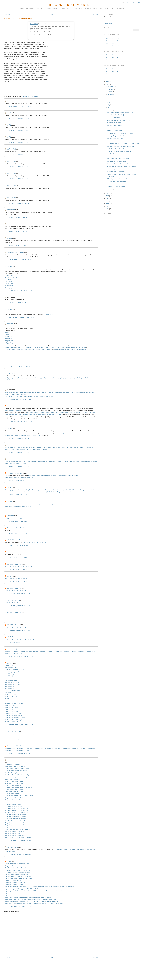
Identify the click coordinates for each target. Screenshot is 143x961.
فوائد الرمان (77, 378)
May (109, 105)
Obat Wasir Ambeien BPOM (13, 880)
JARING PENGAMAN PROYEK (58, 345)
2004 (107, 196)
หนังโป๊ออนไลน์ (11, 149)
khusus (11, 492)
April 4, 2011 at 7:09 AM (18, 245)
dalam (82, 412)
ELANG (9, 861)
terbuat (45, 449)
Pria (27, 392)
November (111, 89)
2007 (107, 81)
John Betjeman (52, 37)
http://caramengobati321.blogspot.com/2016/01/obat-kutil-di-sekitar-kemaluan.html (28, 889)
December (111, 86)
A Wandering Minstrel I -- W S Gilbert (117, 169)
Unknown (9, 266)
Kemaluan (22, 490)
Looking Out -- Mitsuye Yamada (116, 186)
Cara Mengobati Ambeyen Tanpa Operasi (17, 768)
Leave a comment (30, 96)
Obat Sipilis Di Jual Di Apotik (13, 713)
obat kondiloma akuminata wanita (14, 831)
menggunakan (54, 447)
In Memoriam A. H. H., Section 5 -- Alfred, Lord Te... (122, 184)
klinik (93, 504)
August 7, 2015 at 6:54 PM (19, 618)
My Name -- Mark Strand (114, 122)
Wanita (34, 392)
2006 (107, 84)
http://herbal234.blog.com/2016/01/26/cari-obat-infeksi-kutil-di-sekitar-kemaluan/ (28, 897)
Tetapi (61, 433)
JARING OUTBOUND (45, 349)
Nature (59, 414)
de (79, 461)
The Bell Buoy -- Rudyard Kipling (116, 161)
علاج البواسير (59, 378)
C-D (113, 38)
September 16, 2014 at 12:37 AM (21, 317)
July (109, 99)
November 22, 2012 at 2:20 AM (20, 260)
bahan (65, 734)
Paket (6, 490)
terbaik (57, 412)
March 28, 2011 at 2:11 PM (19, 142)
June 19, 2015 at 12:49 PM (18, 545)
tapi (90, 392)
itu (39, 412)
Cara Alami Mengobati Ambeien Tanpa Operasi (18, 775)
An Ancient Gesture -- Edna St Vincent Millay (120, 133)
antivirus (58, 490)
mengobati (30, 412)
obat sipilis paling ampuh (12, 672)
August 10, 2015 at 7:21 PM (19, 642)
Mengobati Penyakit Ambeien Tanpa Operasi (17, 863)
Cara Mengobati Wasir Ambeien (16, 528)
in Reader (139, 2)
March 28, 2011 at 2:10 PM (19, 118)
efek (47, 396)
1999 (107, 209)
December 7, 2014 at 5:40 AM (20, 383)
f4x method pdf (49, 314)
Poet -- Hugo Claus (112, 128)
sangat (18, 506)
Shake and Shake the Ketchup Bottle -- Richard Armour (123, 164)
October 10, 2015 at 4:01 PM (20, 739)
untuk (61, 412)
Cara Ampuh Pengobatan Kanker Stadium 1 (17, 821)
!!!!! (31, 477)
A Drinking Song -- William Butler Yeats (118, 179)
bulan (16, 435)
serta (67, 447)
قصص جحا (23, 378)
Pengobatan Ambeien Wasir (15, 473)
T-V (107, 46)
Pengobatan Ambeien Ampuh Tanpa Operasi (17, 872)
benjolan (46, 492)
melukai (24, 435)
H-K (107, 41)
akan (23, 414)
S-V (107, 59)
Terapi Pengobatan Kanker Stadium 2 (15, 823)
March (109, 110)
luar (77, 412)
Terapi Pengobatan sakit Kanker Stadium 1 (17, 829)
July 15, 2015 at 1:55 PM (18, 557)
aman (79, 447)
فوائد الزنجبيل (85, 378)
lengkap (11, 490)
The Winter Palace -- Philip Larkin (117, 156)
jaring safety (10, 323)
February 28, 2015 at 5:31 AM (20, 422)
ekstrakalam (10, 515)
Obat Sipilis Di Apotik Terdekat (13, 715)
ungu (63, 447)
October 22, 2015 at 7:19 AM (20, 753)
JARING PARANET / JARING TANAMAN (49, 347)
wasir (30, 447)
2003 (107, 198)
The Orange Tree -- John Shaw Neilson (118, 158)
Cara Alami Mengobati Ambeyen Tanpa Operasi (18, 787)
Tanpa (37, 392)
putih (10, 736)
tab (29, 477)
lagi (31, 414)
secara (40, 447)
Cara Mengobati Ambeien (12, 764)
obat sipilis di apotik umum (12, 684)
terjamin (39, 396)
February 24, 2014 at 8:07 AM (20, 291)
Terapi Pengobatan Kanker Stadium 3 (15, 825)
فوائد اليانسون (44, 378)
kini (62, 475)
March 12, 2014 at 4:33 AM (19, 303)
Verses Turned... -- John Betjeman (117, 115)
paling (83, 504)
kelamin (32, 492)
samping (50, 396)
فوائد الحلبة (92, 378)
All (118, 46)
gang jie (63, 490)
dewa (75, 447)
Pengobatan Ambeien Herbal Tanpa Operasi (17, 870)
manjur (88, 504)
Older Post (95, 14)
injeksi (42, 461)
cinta (6, 748)
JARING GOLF (20, 345)
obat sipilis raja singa (11, 676)
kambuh (27, 414)
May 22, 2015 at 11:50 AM (18, 521)
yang (35, 396)
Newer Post (7, 14)
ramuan (88, 490)
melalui (60, 392)
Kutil (16, 392)
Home (51, 14)
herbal (35, 449)
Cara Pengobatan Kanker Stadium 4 (15, 818)
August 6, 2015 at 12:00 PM (19, 606)
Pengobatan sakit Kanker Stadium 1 (15, 798)
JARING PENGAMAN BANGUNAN (79, 345)
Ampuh (31, 490)
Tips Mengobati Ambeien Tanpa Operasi (16, 874)
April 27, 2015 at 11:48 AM (19, 452)
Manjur (38, 490)
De (56, 414)
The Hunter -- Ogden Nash (115, 138)
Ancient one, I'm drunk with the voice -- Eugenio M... (122, 166)
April (109, 107)
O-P (107, 43)
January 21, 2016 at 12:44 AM (20, 854)
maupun (37, 461)
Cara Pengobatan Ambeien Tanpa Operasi (17, 868)
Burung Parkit (9, 285)
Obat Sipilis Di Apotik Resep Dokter (15, 720)
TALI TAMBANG (83, 349)
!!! (32, 477)
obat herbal (72, 475)
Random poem (108, 23)
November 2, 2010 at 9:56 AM (20, 106)
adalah (71, 412)
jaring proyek (8, 338)
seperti (50, 475)
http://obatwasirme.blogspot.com (14, 410)
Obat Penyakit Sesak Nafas (75, 849)
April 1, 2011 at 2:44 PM (18, 217)
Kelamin (20, 392)
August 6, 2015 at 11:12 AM (19, 594)
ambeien (35, 447)
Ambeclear (49, 414)
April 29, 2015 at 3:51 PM (18, 509)
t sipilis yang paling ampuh (12, 690)
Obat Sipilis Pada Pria (11, 705)
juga (92, 392)
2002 (107, 201)
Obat (14, 490)
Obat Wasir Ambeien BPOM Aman (15, 882)
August (110, 97)
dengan (76, 392)
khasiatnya (22, 477)
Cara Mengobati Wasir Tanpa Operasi (16, 770)
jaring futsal (8, 332)
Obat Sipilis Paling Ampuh (12, 701)
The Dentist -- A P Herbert (114, 125)
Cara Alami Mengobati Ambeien (14, 781)
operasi (83, 392)
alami (12, 447)
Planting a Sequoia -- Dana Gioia (116, 136)
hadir (67, 475)
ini (40, 392)
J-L (107, 57)
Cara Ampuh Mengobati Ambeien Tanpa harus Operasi (20, 777)
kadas (53, 475)
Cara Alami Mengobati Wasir (13, 785)
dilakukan (55, 392)
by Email (130, 2)
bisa (20, 435)
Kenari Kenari (9, 279)
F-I (118, 54)
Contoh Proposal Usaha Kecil (15, 252)
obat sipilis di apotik (10, 674)
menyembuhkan (19, 447)
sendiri (42, 412)
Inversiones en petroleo (13, 224)
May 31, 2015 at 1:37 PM (18, 533)
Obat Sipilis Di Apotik (11, 697)
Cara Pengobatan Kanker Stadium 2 (15, 814)
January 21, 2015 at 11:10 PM (20, 399)
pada (23, 504)
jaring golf (7, 334)
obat (34, 414)
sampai (7, 435)
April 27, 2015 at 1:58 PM (18, 480)
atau (87, 392)
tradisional (23, 394)
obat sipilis (8, 692)
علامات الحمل (16, 378)
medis (71, 392)
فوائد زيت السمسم (68, 378)
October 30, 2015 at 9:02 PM (20, 840)
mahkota (71, 447)
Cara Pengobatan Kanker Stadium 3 (15, 816)
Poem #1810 (34, 23)
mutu (24, 396)
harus (27, 461)
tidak (43, 392)
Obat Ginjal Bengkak (11, 851)
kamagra (9, 238)
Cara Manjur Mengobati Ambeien (14, 789)
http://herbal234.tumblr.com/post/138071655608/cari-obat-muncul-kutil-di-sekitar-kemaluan (31, 895)
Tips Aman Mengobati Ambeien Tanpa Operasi (18, 878)
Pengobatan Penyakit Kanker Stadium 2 (16, 808)
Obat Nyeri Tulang (61, 849)
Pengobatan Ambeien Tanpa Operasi (15, 866)
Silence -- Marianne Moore (114, 130)
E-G (118, 38)
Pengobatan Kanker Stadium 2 (14, 800)
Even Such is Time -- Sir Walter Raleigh (118, 120)
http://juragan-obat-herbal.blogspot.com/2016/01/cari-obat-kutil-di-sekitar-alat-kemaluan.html (31, 901)
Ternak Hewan (9, 275)
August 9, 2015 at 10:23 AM (19, 630)
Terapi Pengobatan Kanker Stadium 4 (15, 827)
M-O (113, 57)
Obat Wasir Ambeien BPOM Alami (14, 884)
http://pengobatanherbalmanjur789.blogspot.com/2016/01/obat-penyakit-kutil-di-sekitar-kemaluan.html (34, 903)
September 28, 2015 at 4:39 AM (21, 656)
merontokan (40, 492)
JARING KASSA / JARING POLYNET (37, 345)
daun (60, 447)
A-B (107, 38)
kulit (28, 435)
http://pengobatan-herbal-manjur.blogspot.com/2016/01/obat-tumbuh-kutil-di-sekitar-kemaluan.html (33, 891)
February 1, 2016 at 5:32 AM (20, 906)
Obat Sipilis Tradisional (11, 695)
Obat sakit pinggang (89, 849)
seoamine (9, 373)
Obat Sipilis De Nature (11, 711)
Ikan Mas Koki (9, 283)
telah (64, 475)
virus (25, 492)
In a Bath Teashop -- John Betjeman (18, 18)
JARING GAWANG (30, 347)
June (109, 102)
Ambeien (35, 412)
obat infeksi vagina (12, 847)
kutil (6, 396)
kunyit (6, 736)
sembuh (19, 461)
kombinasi (48, 490)
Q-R (113, 43)
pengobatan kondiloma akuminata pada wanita (18, 837)
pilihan (7, 492)
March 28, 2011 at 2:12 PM (19, 203)
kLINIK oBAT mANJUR (13, 540)
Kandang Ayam (9, 288)
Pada (24, 392)
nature (83, 461)
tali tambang (8, 336)
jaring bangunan (9, 341)
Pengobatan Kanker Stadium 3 (14, 802)
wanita (27, 504)
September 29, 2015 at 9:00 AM (21, 725)
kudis (59, 475)
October (110, 91)
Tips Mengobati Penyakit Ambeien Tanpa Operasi (19, 876)
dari (74, 412)
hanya (46, 392)
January (110, 190)
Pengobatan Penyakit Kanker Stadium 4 (16, 812)
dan (30, 392)
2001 (107, 203)
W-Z (113, 46)
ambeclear (40, 449)
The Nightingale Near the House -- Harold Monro (121, 146)
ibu (85, 447)
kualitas (31, 396)
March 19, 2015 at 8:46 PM (19, 438)
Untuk (6, 392)
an (27, 477)
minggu (92, 433)
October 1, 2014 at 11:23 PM (20, 366)
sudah (6, 394)
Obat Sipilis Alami (10, 699)
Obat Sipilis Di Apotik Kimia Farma (15, 717)
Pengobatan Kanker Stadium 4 (14, 804)
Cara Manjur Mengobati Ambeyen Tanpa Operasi (19, 795)
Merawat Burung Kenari (12, 277)
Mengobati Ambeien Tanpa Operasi (15, 766)
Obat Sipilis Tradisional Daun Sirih (15, 669)
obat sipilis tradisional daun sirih (14, 682)
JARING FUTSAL (10, 345)
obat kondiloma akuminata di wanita (15, 835)
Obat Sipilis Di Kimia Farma (13, 722)
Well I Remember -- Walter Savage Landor (119, 149)
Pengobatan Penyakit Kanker (13, 806)
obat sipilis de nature (11, 667)
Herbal (79, 490)
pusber (40, 257)
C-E (113, 54)
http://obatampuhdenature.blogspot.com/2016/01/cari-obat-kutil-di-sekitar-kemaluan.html (30, 899)
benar (6, 414)
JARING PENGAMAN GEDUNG (14, 347)
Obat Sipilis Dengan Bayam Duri (14, 703)
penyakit (26, 447)
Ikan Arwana (8, 281)
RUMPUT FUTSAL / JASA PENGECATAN (65, 349)
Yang (27, 490)
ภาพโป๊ (9, 113)
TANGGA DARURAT (11, 349)
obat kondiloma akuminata (12, 833)
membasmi (20, 492)
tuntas (14, 414)
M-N (118, 41)
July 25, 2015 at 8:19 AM (18, 569)
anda (32, 475)
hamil (88, 447)
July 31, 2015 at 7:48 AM (18, 581)
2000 (107, 206)
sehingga (87, 412)
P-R (118, 57)
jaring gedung (9, 343)
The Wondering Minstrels (71, 5)
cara (79, 392)
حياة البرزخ (8, 380)
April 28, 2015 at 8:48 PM (18, 495)
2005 (107, 193)
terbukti (17, 477)
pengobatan (66, 392)
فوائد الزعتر (29, 378)
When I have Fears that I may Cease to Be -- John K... (122, 141)
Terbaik (10, 396)
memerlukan (76, 433)
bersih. (70, 492)
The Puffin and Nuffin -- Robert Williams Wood (120, 112)
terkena (39, 475)
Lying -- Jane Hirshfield (113, 117)
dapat (50, 392)
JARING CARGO (33, 349)
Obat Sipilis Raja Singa (11, 707)
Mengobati (12, 392)
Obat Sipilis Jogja (10, 665)
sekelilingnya (34, 435)
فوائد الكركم (36, 378)
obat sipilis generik (10, 688)
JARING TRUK (22, 349)
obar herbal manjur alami (14, 564)
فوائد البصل (52, 378)
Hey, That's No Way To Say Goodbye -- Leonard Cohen (123, 143)
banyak (11, 394)
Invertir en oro (11, 209)
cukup (11, 449)
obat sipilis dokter (10, 686)
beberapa (86, 433)
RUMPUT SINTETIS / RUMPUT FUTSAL (74, 347)
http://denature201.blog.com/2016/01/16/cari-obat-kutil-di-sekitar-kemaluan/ (26, 893)
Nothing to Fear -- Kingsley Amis (116, 171)
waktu (81, 433)
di (30, 435)
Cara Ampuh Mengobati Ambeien (14, 773)
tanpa (43, 396)
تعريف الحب (8, 378)
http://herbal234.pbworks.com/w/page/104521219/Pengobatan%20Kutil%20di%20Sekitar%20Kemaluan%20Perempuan (39, 886)
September (111, 94)
